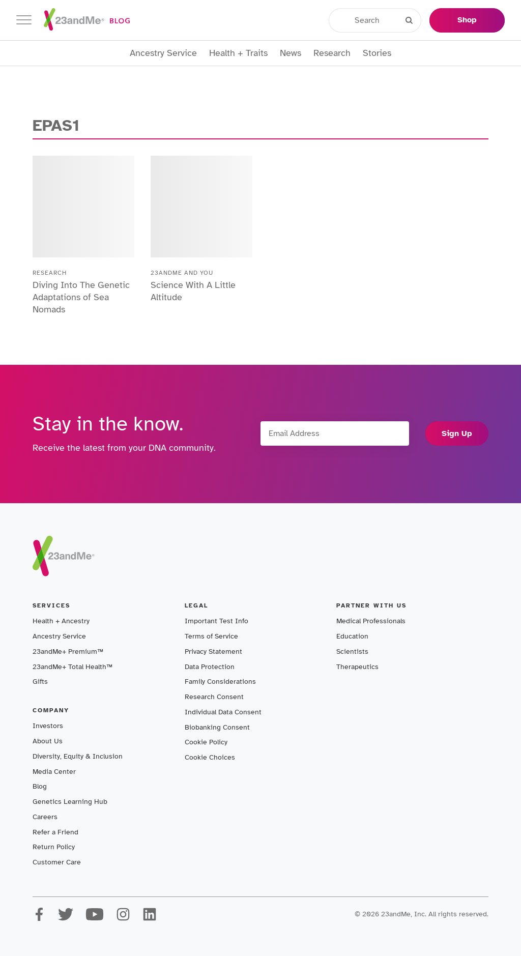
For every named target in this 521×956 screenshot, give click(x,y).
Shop (467, 20)
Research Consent (214, 696)
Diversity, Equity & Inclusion (78, 756)
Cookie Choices (210, 757)
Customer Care (57, 862)
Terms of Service (211, 636)
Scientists (352, 651)
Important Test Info (216, 621)
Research (332, 53)
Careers (45, 817)
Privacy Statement (213, 651)
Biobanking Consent (217, 727)
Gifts (40, 681)
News (290, 53)
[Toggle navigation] (24, 20)
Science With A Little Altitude (193, 291)
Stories (377, 53)
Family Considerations (220, 681)
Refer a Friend (55, 832)
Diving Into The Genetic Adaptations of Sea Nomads (81, 297)
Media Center (54, 771)
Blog (40, 786)
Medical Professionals (371, 621)
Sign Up (457, 433)
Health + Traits (238, 53)
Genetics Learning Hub (70, 801)
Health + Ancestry (61, 621)
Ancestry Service (163, 53)
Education (352, 636)
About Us (48, 741)
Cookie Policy (206, 742)
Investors (48, 725)
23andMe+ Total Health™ (72, 666)
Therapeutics (357, 666)
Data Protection (210, 666)
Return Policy (54, 847)
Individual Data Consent (223, 712)
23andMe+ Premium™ (68, 651)
